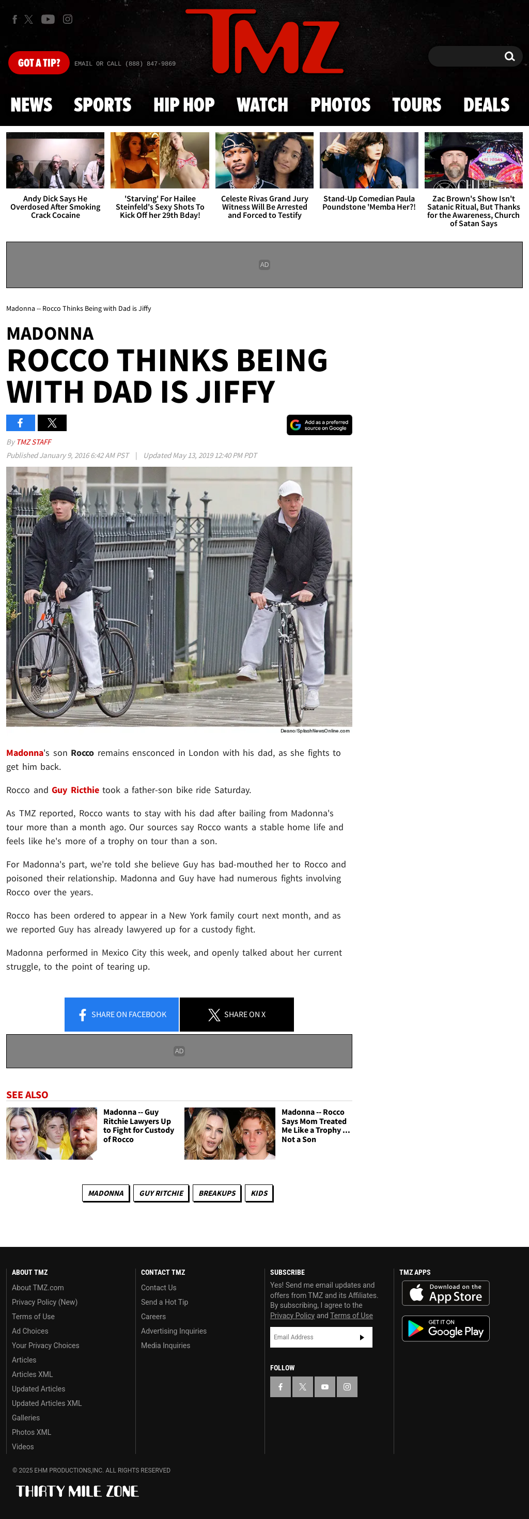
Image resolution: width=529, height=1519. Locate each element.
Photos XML (31, 1432)
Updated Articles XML (47, 1403)
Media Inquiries (165, 1345)
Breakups (216, 1193)
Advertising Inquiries (174, 1331)
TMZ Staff (33, 442)
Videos (23, 1447)
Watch (262, 105)
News (31, 105)
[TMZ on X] (30, 19)
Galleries (26, 1418)
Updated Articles (38, 1389)
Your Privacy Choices (46, 1345)
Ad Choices (30, 1331)
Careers (153, 1316)
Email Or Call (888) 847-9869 (125, 64)
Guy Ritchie (161, 1193)
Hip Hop (184, 105)
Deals (486, 105)
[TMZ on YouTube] (325, 1386)
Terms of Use (33, 1316)
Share (121, 1015)
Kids (259, 1193)
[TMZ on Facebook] (14, 19)
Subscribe (362, 1337)
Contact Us (159, 1288)
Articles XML (32, 1374)
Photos (340, 105)
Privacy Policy (292, 1315)
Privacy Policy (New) (44, 1302)
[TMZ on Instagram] (67, 19)
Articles (24, 1360)
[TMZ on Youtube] (48, 19)
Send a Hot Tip (164, 1302)
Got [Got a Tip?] (39, 63)
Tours (416, 105)
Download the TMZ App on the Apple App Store (446, 1293)
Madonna (24, 752)
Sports (102, 105)
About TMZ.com (38, 1288)
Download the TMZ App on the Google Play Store (446, 1329)
